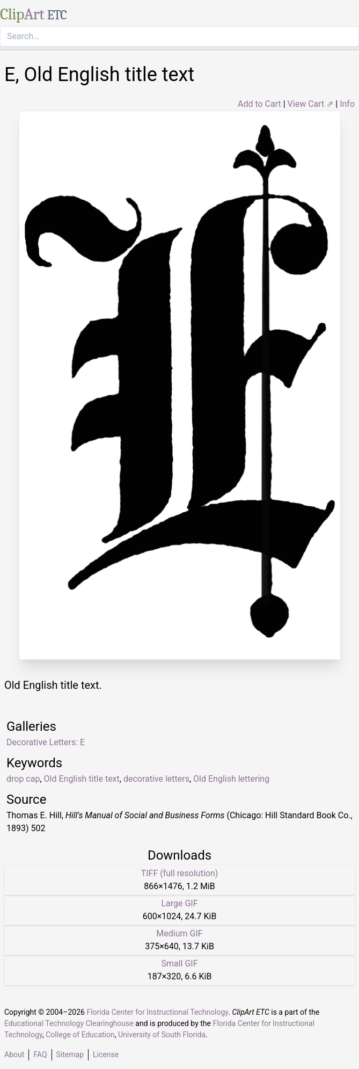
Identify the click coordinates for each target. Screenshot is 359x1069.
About (14, 1054)
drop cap (23, 779)
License (106, 1054)
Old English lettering (231, 779)
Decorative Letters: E (45, 742)
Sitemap (70, 1054)
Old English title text (82, 779)
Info (347, 104)
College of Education (80, 1034)
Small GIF (179, 963)
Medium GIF (179, 933)
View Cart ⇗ (311, 104)
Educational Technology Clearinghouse (69, 1023)
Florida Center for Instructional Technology (157, 1012)
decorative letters (156, 779)
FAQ (40, 1054)
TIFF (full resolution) (179, 873)
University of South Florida (162, 1034)
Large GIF (179, 903)
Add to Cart (259, 104)
